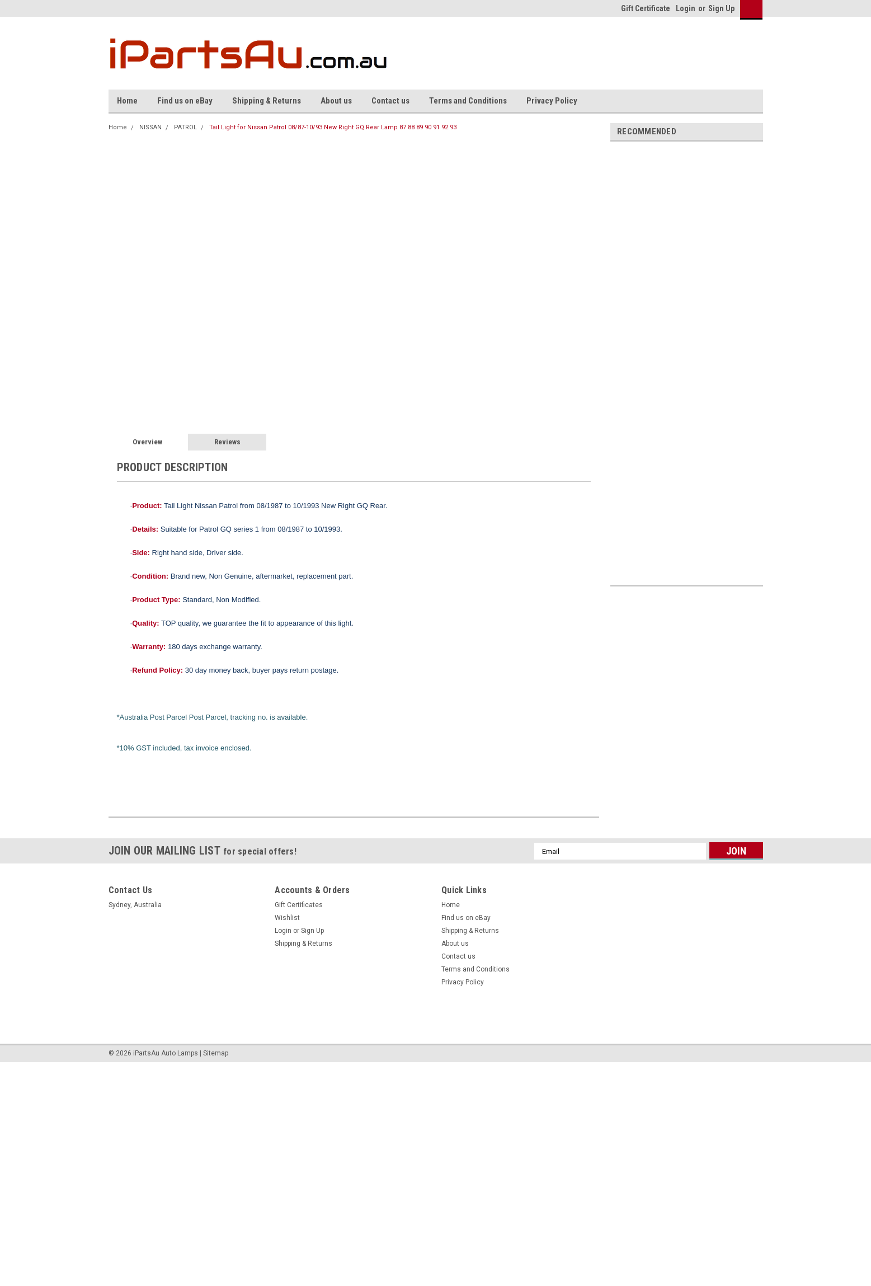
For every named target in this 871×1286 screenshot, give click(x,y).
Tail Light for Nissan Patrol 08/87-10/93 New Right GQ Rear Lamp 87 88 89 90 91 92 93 (332, 127)
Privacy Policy (551, 101)
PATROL (185, 127)
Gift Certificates (299, 905)
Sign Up (721, 8)
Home (127, 101)
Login (685, 8)
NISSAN (150, 127)
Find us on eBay (185, 101)
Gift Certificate (645, 8)
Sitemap (215, 1053)
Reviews (227, 442)
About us (336, 101)
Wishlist (287, 918)
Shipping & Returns (266, 101)
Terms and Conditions (468, 101)
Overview (147, 442)
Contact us (390, 101)
